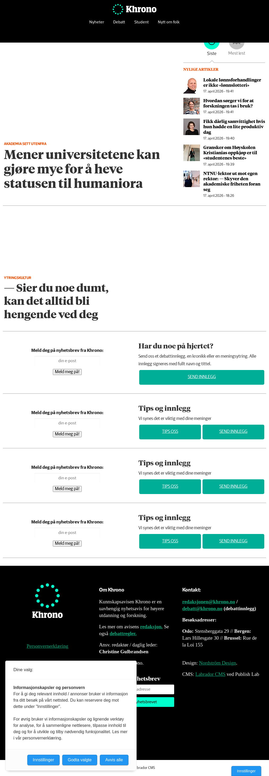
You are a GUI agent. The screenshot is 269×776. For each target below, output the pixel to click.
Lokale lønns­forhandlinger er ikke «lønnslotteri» (232, 82)
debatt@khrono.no (202, 608)
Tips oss (170, 431)
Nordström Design (217, 663)
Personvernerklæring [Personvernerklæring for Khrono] (47, 646)
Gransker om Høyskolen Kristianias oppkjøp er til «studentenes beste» (230, 152)
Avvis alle (114, 760)
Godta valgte (80, 760)
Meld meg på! (67, 372)
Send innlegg (202, 377)
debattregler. (123, 633)
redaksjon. (151, 626)
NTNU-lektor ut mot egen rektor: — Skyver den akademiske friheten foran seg (231, 181)
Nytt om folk (169, 24)
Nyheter (96, 24)
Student (141, 24)
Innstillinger (246, 771)
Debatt (119, 24)
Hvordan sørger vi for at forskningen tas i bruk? (228, 103)
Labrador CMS (210, 674)
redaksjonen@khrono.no (208, 601)
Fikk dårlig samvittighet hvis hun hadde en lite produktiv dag (234, 126)
